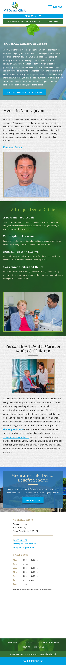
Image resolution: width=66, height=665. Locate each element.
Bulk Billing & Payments (48, 643)
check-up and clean (13, 429)
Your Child (29, 643)
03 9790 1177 (20, 540)
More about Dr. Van (12, 147)
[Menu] (55, 7)
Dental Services (14, 643)
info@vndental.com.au (25, 543)
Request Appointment (24, 547)
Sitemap (43, 654)
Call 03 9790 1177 (33, 661)
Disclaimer (51, 654)
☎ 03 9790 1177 (33, 16)
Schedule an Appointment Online (24, 92)
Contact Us (39, 647)
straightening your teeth (16, 437)
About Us (26, 647)
